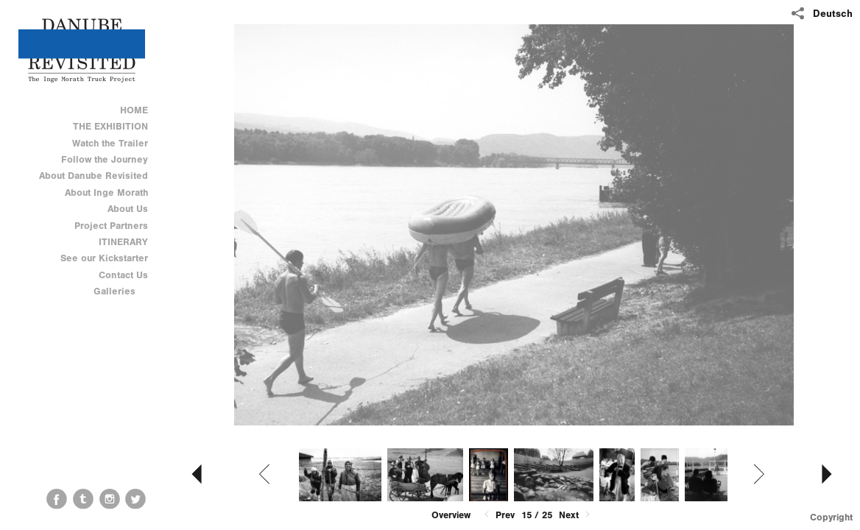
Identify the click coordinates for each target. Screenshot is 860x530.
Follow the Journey (104, 159)
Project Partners (111, 225)
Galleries (121, 291)
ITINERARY (123, 241)
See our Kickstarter (104, 258)
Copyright (831, 517)
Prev (498, 514)
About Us (127, 208)
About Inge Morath (106, 192)
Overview (450, 514)
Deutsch (833, 13)
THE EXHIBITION (110, 126)
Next (576, 514)
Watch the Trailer (110, 143)
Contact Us (123, 274)
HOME (134, 110)
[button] (450, 515)
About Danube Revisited (93, 175)
